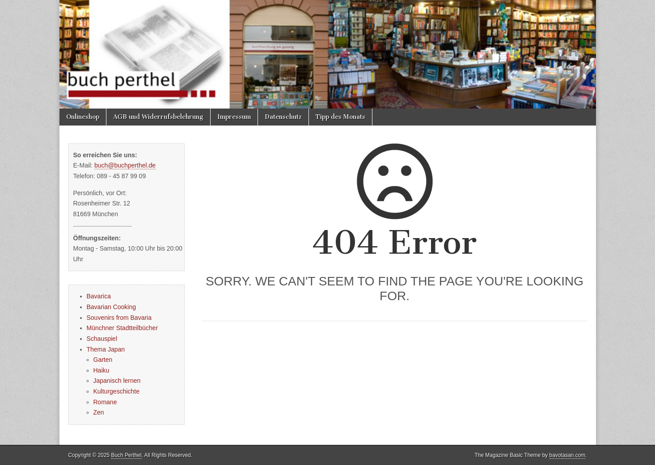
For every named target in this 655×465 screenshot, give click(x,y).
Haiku (101, 370)
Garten (103, 359)
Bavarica (99, 296)
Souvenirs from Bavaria (119, 317)
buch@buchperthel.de (125, 165)
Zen (98, 412)
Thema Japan (106, 349)
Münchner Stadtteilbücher (122, 327)
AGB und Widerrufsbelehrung (158, 117)
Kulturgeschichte (116, 391)
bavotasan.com (567, 455)
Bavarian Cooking (111, 306)
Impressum (234, 117)
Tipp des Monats (340, 117)
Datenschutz (283, 117)
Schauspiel (102, 338)
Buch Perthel (126, 455)
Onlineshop (82, 117)
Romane (105, 402)
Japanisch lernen (117, 380)
